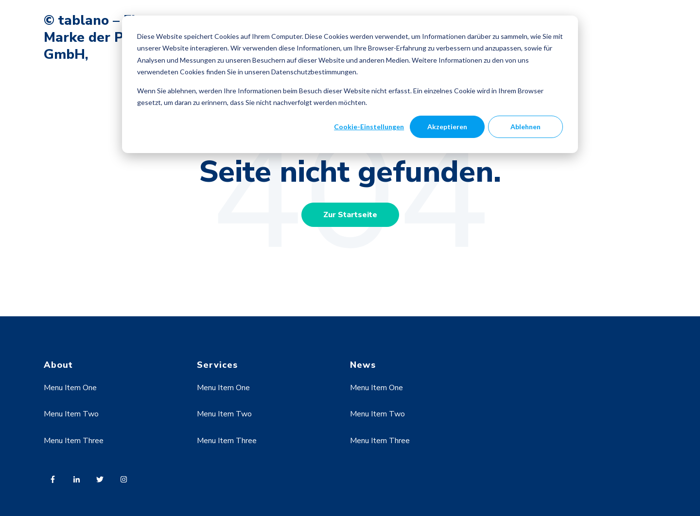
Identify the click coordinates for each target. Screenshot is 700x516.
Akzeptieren (447, 126)
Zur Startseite (350, 214)
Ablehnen (525, 126)
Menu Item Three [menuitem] (74, 440)
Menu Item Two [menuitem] (71, 414)
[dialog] (350, 84)
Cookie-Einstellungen (369, 126)
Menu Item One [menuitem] (70, 387)
